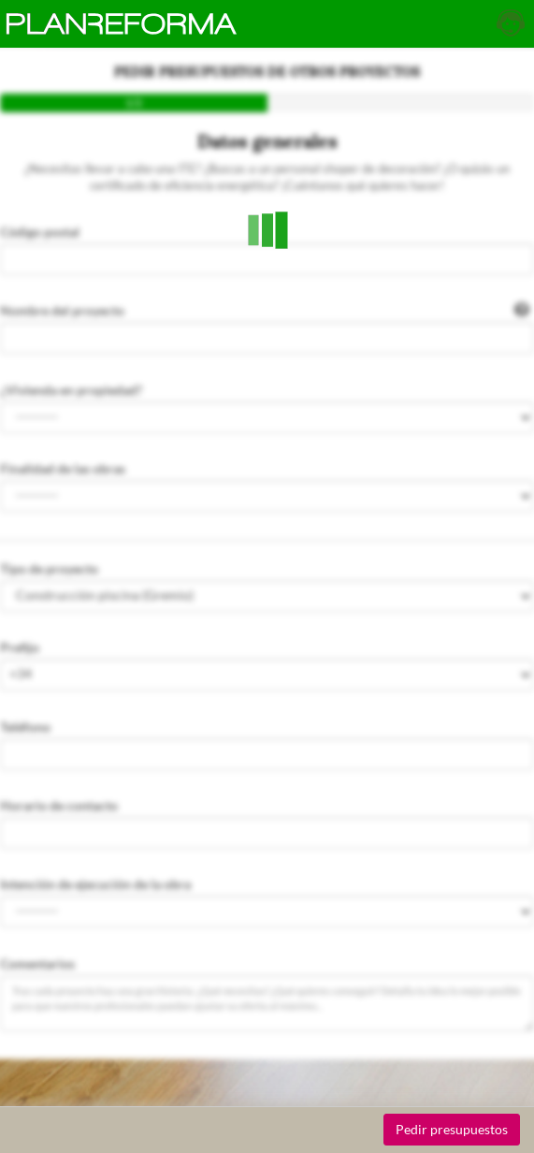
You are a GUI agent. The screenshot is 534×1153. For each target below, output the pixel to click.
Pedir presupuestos (452, 1129)
